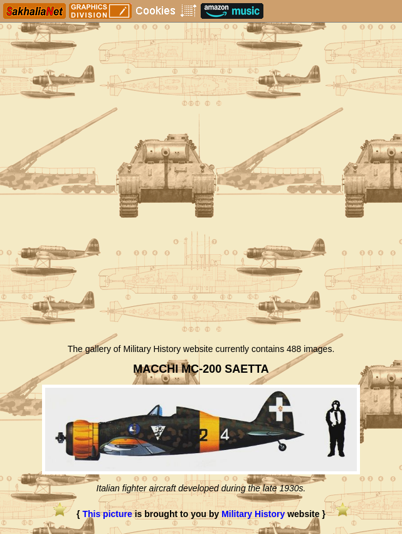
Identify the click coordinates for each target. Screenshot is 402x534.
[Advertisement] (201, 243)
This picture (107, 514)
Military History (253, 514)
